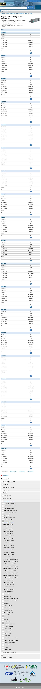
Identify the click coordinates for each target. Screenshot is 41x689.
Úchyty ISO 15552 (8, 631)
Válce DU (6, 603)
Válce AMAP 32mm (9, 540)
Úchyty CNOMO (7, 633)
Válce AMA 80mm (9, 533)
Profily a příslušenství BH (9, 505)
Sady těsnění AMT (9, 591)
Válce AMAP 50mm (9, 545)
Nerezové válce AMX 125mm (11, 573)
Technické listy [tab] (22, 471)
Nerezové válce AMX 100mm (11, 570)
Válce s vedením (8, 605)
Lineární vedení (7, 621)
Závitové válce (7, 607)
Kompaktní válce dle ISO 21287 (11, 598)
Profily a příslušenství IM (9, 508)
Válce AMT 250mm (9, 587)
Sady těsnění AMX (9, 580)
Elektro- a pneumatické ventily (10, 638)
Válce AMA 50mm (9, 529)
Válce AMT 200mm (9, 584)
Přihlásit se (30, 1)
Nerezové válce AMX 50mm (11, 563)
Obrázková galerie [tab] (13, 471)
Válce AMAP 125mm (9, 554)
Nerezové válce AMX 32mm (11, 559)
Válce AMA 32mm (9, 524)
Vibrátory (6, 619)
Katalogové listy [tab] (5, 471)
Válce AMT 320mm (9, 589)
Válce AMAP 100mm (9, 552)
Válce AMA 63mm (9, 531)
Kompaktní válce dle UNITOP (10, 600)
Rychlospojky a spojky (8, 487)
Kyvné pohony (7, 614)
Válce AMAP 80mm (28, 13)
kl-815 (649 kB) (4, 475)
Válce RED (6, 593)
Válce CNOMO (7, 596)
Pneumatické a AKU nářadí (9, 652)
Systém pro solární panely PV (10, 510)
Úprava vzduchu (7, 498)
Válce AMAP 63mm (9, 547)
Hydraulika (5, 490)
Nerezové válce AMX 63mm (11, 566)
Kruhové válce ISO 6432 (9, 519)
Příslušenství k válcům (9, 624)
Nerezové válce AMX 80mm (11, 568)
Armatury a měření (7, 495)
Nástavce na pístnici (8, 626)
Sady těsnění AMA (9, 556)
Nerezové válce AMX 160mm (11, 575)
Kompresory (6, 654)
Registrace (37, 1)
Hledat (30, 7)
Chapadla (6, 617)
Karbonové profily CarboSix (10, 512)
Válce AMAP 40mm (9, 543)
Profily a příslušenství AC (9, 503)
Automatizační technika (10, 13)
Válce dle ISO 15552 (20, 13)
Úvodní (3, 13)
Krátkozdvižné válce (8, 610)
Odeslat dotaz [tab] (30, 471)
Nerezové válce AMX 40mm (11, 561)
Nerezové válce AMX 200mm (11, 577)
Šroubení (5, 484)
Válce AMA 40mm (9, 526)
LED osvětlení (7, 515)
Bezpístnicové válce (8, 612)
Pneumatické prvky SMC (9, 481)
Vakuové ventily (7, 649)
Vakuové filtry (7, 644)
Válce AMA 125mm (9, 538)
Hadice (5, 492)
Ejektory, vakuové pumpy (9, 642)
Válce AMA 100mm (9, 536)
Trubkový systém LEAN (9, 517)
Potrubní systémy (7, 657)
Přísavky (6, 647)
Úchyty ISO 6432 (8, 628)
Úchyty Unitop (7, 635)
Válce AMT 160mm (9, 582)
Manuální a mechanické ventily (11, 640)
